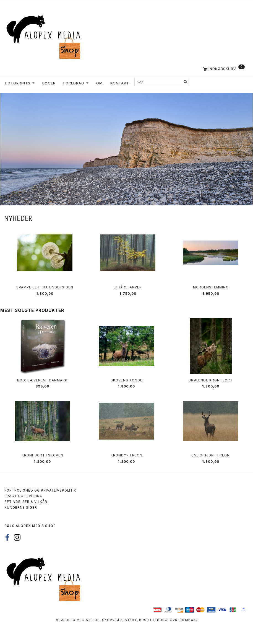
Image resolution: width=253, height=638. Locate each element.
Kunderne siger (20, 508)
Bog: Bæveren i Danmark (42, 380)
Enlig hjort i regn (211, 455)
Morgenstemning (211, 287)
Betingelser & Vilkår (25, 502)
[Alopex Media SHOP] (45, 36)
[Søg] (185, 81)
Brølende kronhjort (211, 380)
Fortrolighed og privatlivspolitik (40, 490)
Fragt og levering (23, 496)
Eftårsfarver (128, 287)
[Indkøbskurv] (126, 68)
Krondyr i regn (126, 455)
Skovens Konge (126, 380)
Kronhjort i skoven (42, 455)
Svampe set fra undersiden (44, 287)
